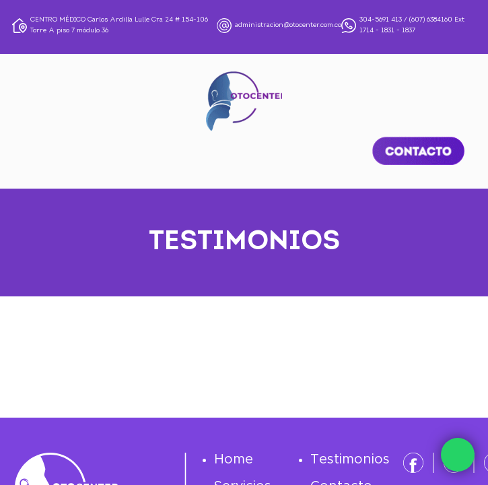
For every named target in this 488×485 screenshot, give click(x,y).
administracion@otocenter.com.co (288, 25)
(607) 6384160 (430, 20)
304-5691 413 (380, 20)
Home (233, 459)
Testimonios (350, 459)
